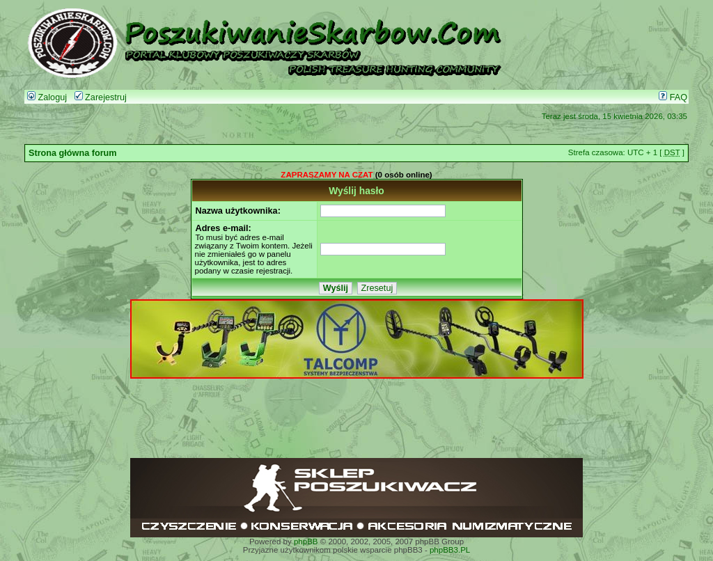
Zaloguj (47, 97)
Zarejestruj (101, 97)
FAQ (673, 97)
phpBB (306, 541)
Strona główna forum (73, 153)
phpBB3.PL (450, 550)
